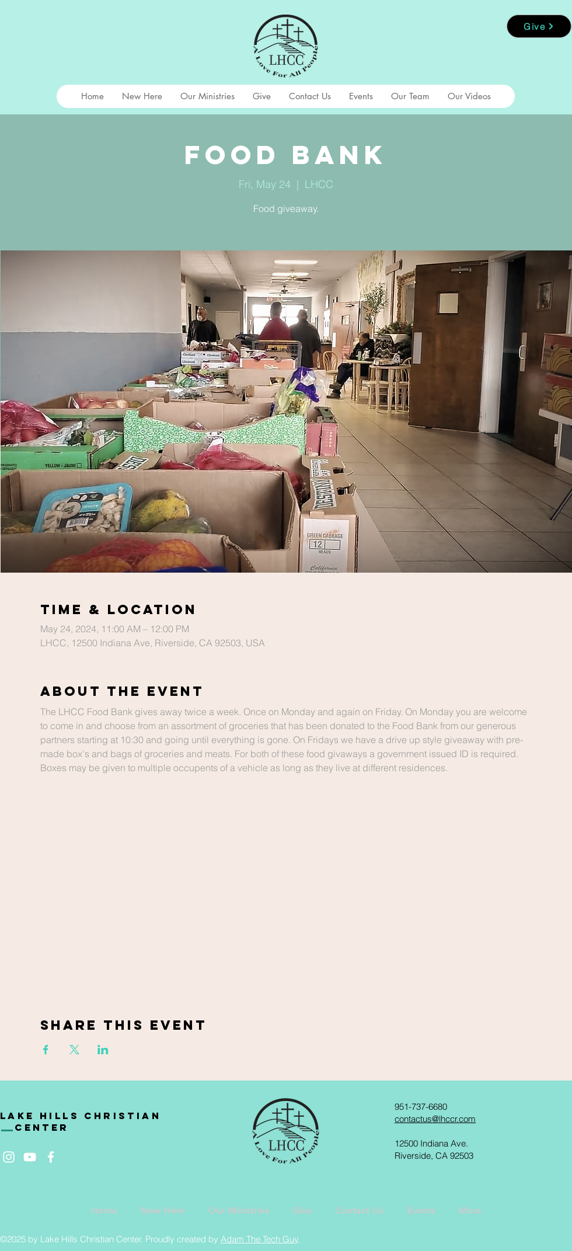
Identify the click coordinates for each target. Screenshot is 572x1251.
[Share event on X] (74, 1049)
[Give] (539, 26)
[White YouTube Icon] (29, 1157)
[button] (142, 96)
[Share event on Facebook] (45, 1049)
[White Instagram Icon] (8, 1157)
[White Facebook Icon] (50, 1157)
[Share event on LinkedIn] (103, 1049)
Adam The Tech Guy (259, 1239)
